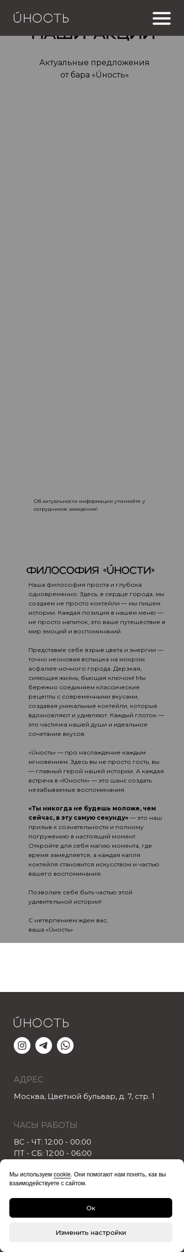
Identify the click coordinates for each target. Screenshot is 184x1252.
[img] (92, 396)
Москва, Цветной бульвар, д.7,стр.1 (84, 1096)
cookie (62, 1174)
